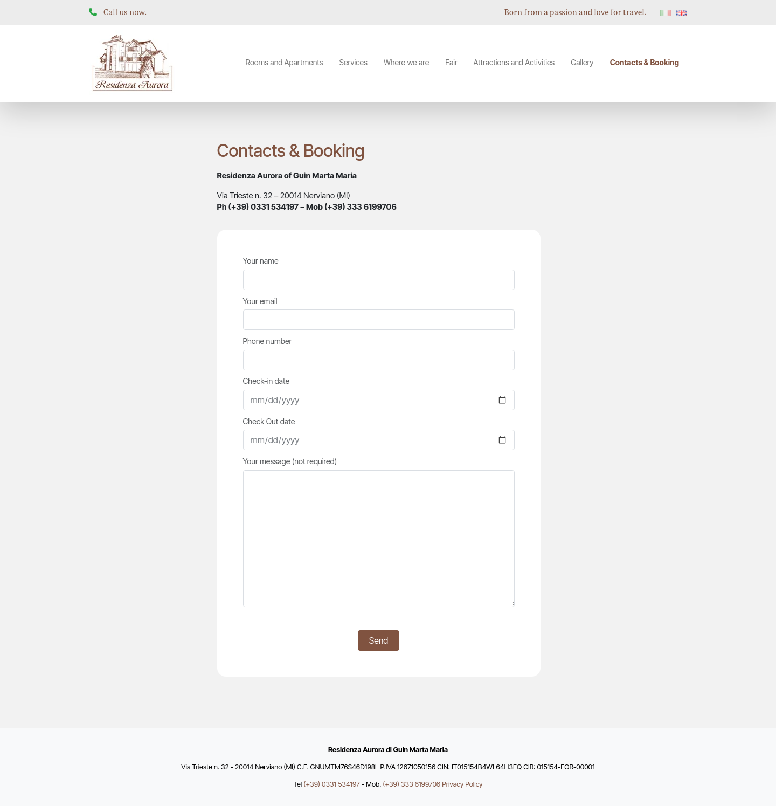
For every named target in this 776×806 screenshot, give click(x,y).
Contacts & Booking (644, 62)
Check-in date (379, 393)
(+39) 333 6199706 (411, 784)
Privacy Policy (462, 784)
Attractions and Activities (514, 62)
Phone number (379, 353)
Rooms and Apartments (284, 62)
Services (353, 62)
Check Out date (379, 434)
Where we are (406, 62)
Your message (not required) (379, 532)
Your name (379, 273)
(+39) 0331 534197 (331, 784)
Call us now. (125, 12)
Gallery (582, 62)
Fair (451, 62)
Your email (379, 313)
